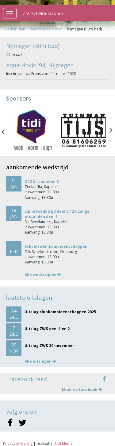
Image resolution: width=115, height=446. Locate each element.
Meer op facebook (82, 389)
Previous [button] (6, 130)
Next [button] (111, 130)
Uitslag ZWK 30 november (49, 345)
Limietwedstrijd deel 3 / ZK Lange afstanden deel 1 (57, 214)
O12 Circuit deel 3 (42, 181)
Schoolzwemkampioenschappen (56, 246)
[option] (32, 130)
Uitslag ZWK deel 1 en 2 (47, 328)
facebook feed (28, 379)
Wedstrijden (15, 29)
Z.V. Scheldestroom (43, 13)
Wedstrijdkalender (46, 29)
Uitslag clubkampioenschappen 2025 (60, 311)
